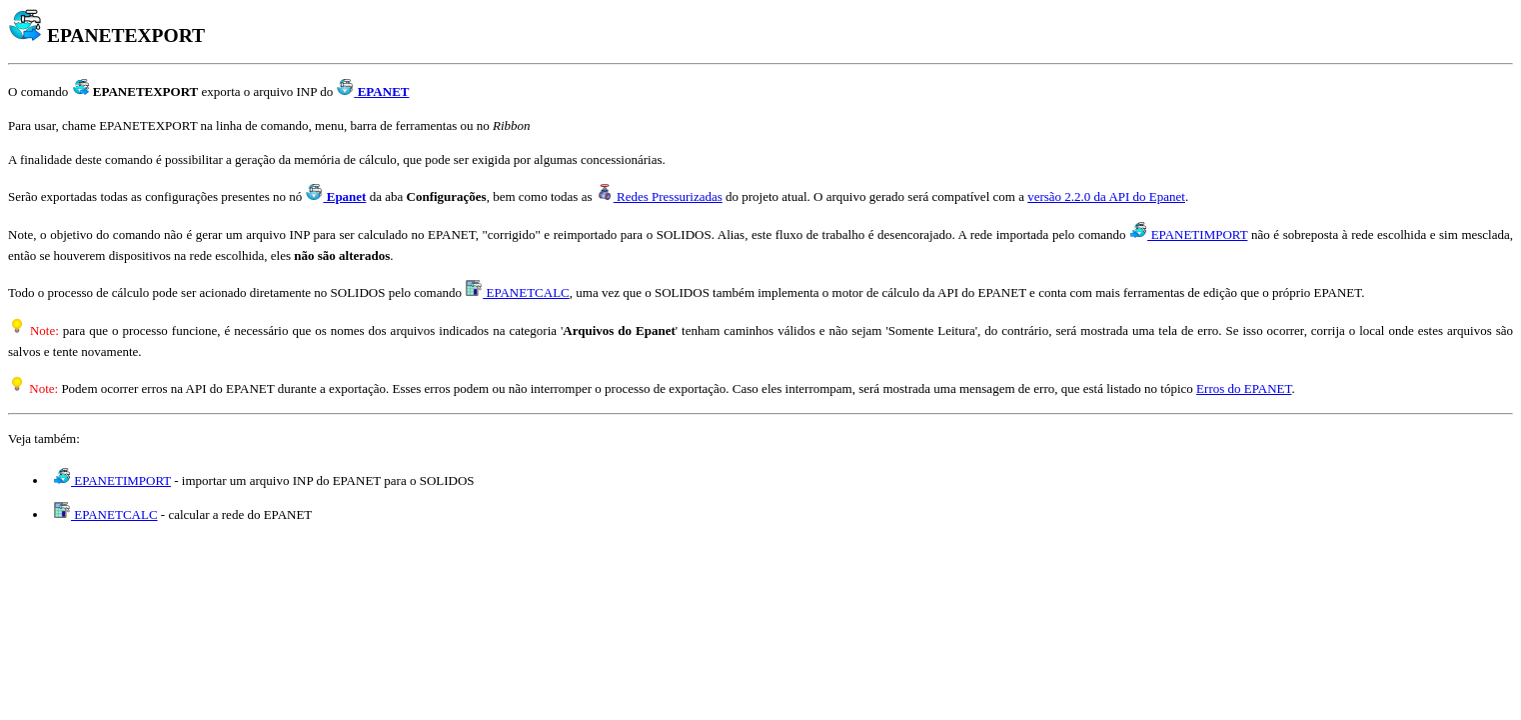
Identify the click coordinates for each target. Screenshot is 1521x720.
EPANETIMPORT (1188, 234)
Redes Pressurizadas (660, 196)
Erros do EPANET (1243, 388)
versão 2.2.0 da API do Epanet (1106, 196)
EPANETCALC (518, 292)
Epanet (336, 196)
